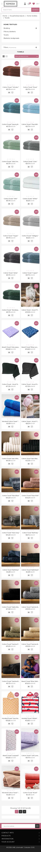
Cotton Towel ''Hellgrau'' (30, 236)
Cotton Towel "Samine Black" (12, 681)
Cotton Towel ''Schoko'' (11, 87)
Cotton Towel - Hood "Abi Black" (13, 384)
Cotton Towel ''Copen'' (30, 273)
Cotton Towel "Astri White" (11, 458)
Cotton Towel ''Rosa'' (30, 87)
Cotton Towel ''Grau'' (30, 161)
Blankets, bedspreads (11, 38)
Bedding (7, 28)
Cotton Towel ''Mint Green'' (11, 161)
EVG (32, 847)
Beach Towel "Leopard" (11, 755)
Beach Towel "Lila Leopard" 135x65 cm (15, 347)
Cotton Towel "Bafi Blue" (11, 570)
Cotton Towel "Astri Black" (30, 458)
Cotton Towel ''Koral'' (30, 792)
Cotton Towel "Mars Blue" (10, 495)
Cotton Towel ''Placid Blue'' (31, 124)
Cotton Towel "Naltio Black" (11, 607)
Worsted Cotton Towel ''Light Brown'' (14, 792)
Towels (6, 35)
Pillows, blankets (10, 31)
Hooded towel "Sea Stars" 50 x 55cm (14, 718)
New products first (26, 56)
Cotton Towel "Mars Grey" (10, 533)
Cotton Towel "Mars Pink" (30, 495)
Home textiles (10, 24)
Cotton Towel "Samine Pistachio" (13, 644)
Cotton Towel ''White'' (30, 198)
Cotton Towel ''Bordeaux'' (11, 310)
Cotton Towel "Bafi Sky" (30, 533)
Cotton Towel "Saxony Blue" (11, 124)
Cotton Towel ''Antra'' (11, 273)
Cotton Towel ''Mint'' (11, 198)
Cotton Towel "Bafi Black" (30, 570)
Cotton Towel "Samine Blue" (31, 607)
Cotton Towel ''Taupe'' (10, 236)
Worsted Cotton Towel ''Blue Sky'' (13, 421)
